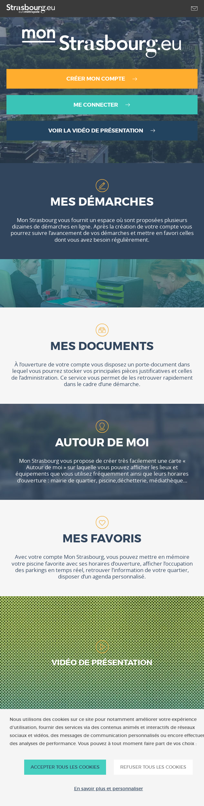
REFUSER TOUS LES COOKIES (153, 767)
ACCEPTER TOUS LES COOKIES (65, 767)
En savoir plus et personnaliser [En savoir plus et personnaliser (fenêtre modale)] (108, 788)
